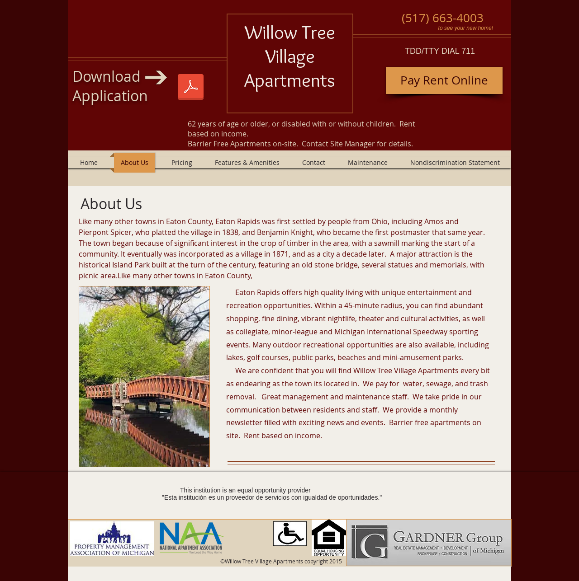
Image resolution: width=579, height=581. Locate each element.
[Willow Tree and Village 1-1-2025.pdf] (191, 88)
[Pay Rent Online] (444, 80)
